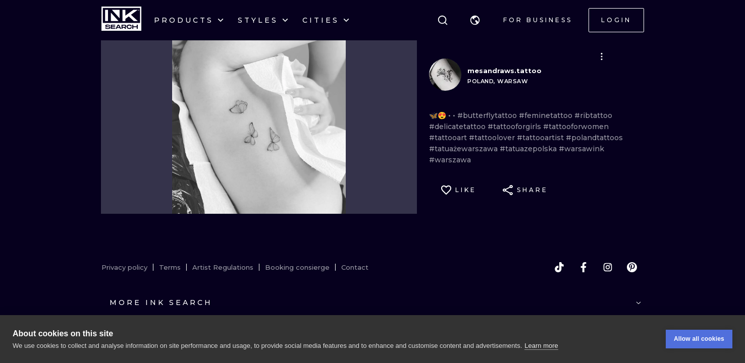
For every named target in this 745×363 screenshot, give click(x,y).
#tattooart (449, 137)
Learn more (541, 345)
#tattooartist (541, 137)
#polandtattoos (594, 137)
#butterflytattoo (488, 115)
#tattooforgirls (515, 126)
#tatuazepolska (529, 148)
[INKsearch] (121, 20)
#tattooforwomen (576, 126)
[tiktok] (559, 267)
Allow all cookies (699, 338)
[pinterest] (632, 267)
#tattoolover (493, 137)
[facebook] (583, 267)
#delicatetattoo (458, 126)
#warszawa (450, 159)
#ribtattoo (593, 115)
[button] (475, 20)
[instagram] (608, 267)
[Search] (443, 20)
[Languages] (475, 20)
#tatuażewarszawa (464, 148)
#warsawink (581, 148)
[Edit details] (602, 56)
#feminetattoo (546, 115)
